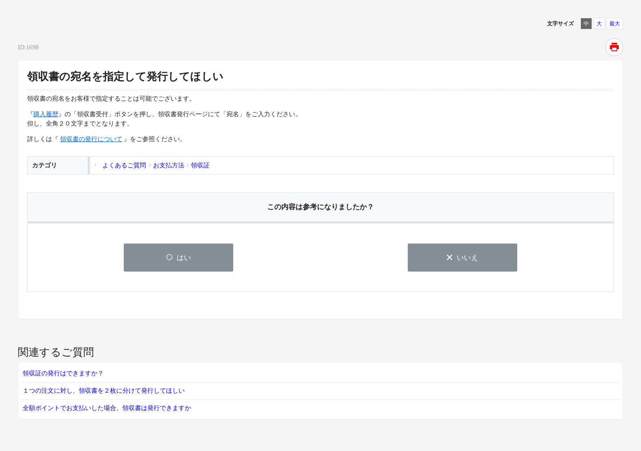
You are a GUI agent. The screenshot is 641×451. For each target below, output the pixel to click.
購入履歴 (45, 114)
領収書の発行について (91, 139)
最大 (614, 23)
